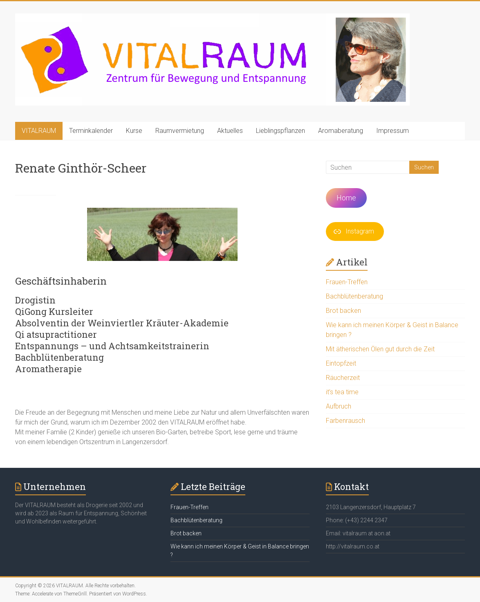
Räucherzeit (343, 378)
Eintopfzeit (341, 363)
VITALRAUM (39, 131)
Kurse (134, 131)
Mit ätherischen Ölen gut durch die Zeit (380, 349)
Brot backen (343, 310)
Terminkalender (91, 131)
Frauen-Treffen (347, 282)
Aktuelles (230, 131)
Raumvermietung (179, 131)
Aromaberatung (340, 131)
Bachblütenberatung (354, 296)
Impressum (392, 131)
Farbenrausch (345, 421)
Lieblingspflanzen (280, 131)
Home (346, 197)
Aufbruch (338, 406)
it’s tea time (342, 392)
